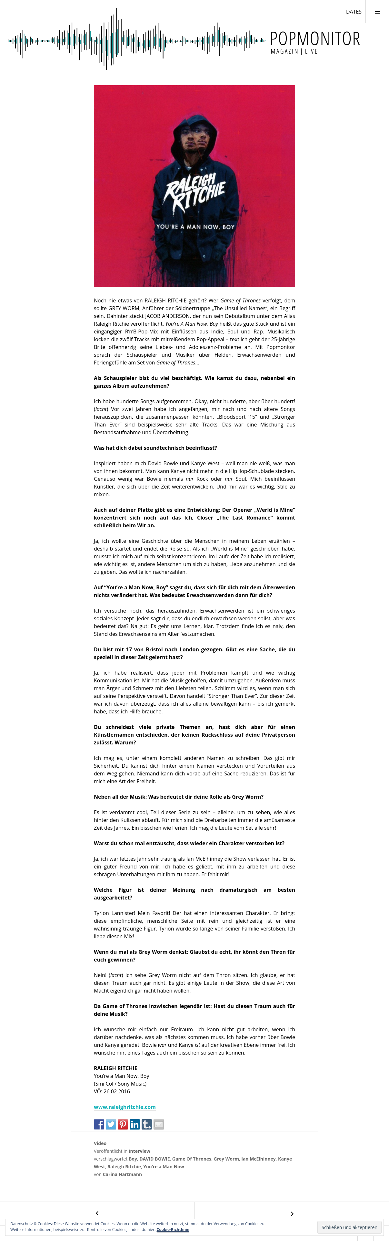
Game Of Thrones (191, 1159)
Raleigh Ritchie (124, 1166)
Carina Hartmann (122, 1174)
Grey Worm (226, 1159)
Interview (139, 1151)
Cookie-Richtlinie (173, 1229)
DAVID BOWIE (154, 1159)
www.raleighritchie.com (125, 1106)
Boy (133, 1159)
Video (100, 1143)
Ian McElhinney (258, 1159)
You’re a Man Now (163, 1166)
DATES (355, 11)
